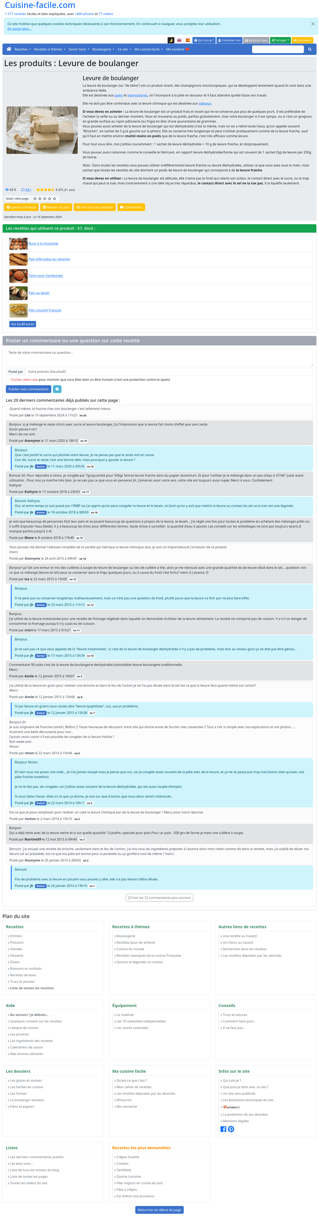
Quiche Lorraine (127, 1176)
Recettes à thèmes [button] (48, 49)
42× (26, 189)
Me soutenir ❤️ (177, 49)
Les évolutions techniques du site (247, 1100)
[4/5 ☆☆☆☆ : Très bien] (49, 198)
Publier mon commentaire (29, 389)
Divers (14, 962)
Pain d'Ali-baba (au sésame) (49, 259)
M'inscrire (123, 1100)
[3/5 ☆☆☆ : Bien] (44, 198)
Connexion (302, 40)
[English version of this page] (179, 40)
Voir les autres (22, 324)
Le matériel (124, 1014)
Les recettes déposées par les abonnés (251, 955)
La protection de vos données (244, 1114)
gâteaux (205, 103)
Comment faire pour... (238, 1021)
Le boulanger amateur (26, 1100)
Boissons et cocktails (25, 968)
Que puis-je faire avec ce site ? (244, 1087)
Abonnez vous (256, 40)
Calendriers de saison (25, 1047)
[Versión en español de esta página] (188, 40)
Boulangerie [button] (102, 49)
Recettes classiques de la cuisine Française (147, 955)
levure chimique (154, 103)
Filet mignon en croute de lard (138, 1183)
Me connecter (126, 1106)
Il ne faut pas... (233, 1027)
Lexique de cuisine (23, 1027)
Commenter (131, 207)
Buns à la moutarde (43, 243)
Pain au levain (39, 293)
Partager (279, 40)
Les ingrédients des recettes (30, 1041)
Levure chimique (21, 207)
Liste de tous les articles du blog (33, 1170)
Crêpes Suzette (126, 1157)
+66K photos (84, 14)
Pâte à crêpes (125, 1189)
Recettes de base (22, 975)
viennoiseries (138, 95)
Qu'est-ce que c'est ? (130, 1080)
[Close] (313, 24)
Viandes (15, 949)
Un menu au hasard (237, 942)
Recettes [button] (21, 49)
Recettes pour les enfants (134, 942)
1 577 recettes (15, 14)
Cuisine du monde (129, 949)
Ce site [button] (123, 49)
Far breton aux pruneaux (134, 1196)
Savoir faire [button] (78, 49)
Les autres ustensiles (131, 1027)
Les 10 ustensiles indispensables (140, 1021)
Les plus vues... (20, 1163)
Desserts (15, 955)
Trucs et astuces (21, 981)
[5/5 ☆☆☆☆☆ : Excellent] (54, 198)
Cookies (121, 1163)
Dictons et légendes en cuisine (138, 962)
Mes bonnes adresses (25, 1054)
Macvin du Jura (56, 207)
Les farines (17, 1093)
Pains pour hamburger (45, 276)
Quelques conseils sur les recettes (35, 1021)
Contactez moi (229, 40)
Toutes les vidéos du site (27, 1183)
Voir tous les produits (94, 207)
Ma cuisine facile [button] (147, 49)
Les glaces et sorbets (25, 1080)
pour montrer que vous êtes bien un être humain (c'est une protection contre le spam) (90, 379)
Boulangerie (124, 936)
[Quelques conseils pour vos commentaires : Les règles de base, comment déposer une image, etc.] (57, 389)
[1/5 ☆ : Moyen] (35, 198)
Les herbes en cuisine (25, 1087)
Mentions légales (235, 1121)
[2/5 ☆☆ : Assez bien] (40, 198)
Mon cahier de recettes (133, 1087)
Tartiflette (122, 1170)
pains (119, 95)
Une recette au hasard (239, 936)
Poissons (16, 942)
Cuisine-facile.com (40, 5)
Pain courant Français (44, 310)
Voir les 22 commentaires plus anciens (159, 897)
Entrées (15, 936)
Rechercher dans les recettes (244, 949)
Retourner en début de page (159, 1210)
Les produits (18, 1034)
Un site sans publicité (238, 1093)
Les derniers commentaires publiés (36, 1157)
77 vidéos (106, 14)
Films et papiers (21, 1106)
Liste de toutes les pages (28, 1176)
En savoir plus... (19, 28)
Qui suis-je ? (204, 40)
